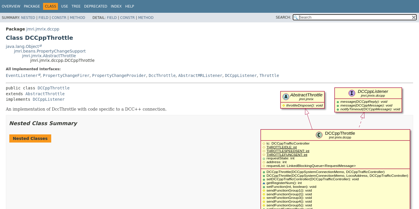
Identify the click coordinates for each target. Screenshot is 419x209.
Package (32, 6)
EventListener (22, 75)
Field (43, 18)
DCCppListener (241, 75)
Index (116, 6)
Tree (76, 6)
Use (64, 6)
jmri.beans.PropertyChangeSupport (50, 51)
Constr (59, 18)
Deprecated (95, 6)
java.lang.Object (22, 46)
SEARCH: (283, 17)
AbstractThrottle (45, 93)
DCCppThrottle (54, 88)
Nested (28, 18)
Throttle (269, 75)
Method (77, 18)
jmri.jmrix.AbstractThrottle (49, 55)
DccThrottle (162, 75)
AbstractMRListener (200, 75)
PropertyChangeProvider (119, 75)
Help (129, 6)
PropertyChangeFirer (66, 75)
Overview (11, 6)
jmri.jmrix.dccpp (42, 29)
